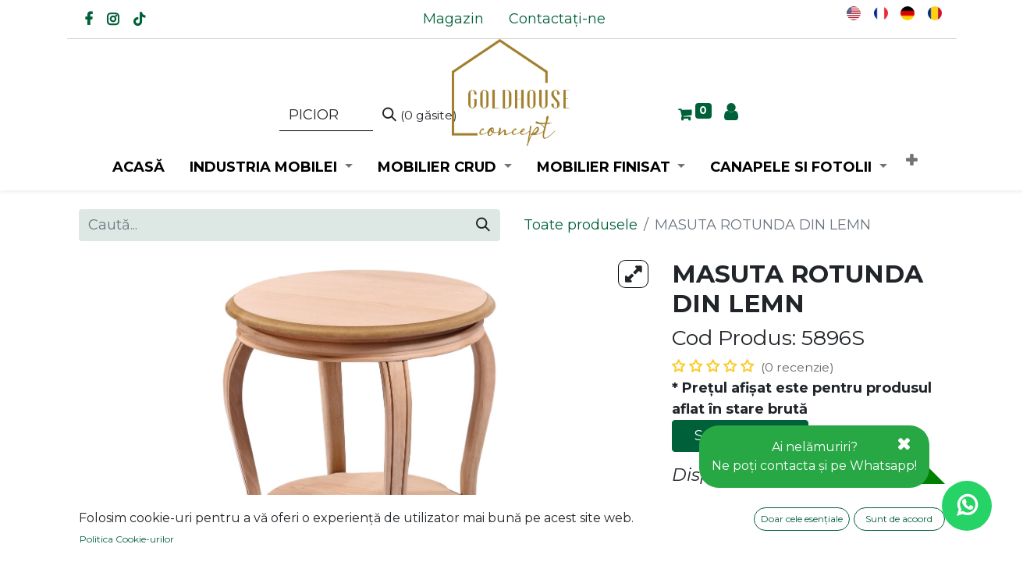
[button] (911, 161)
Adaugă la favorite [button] (747, 507)
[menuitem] (453, 19)
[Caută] (420, 115)
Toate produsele (581, 224)
